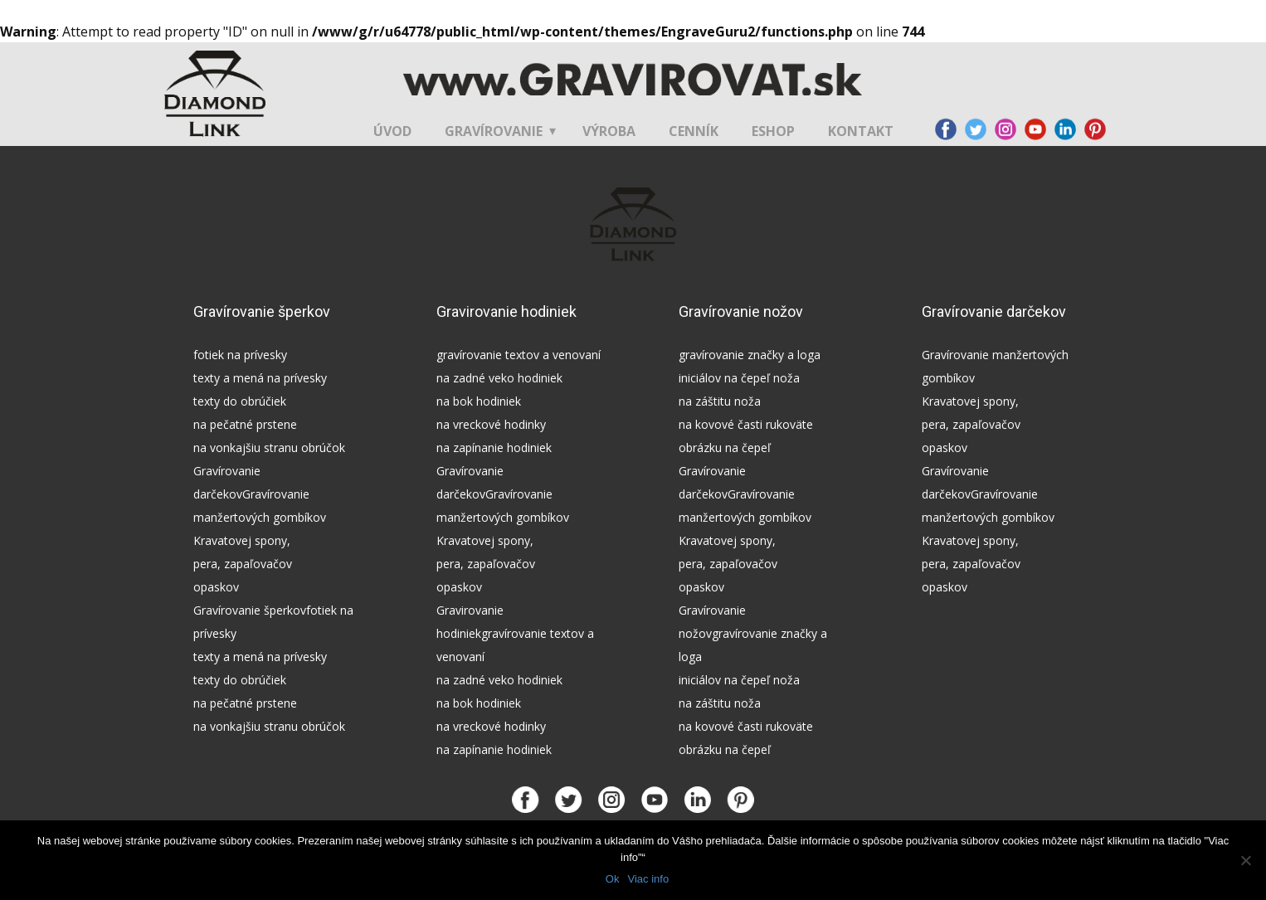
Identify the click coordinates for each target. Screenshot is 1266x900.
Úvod (392, 131)
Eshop (773, 131)
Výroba (608, 131)
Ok (613, 879)
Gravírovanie (494, 131)
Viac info (648, 879)
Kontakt (861, 131)
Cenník (693, 131)
